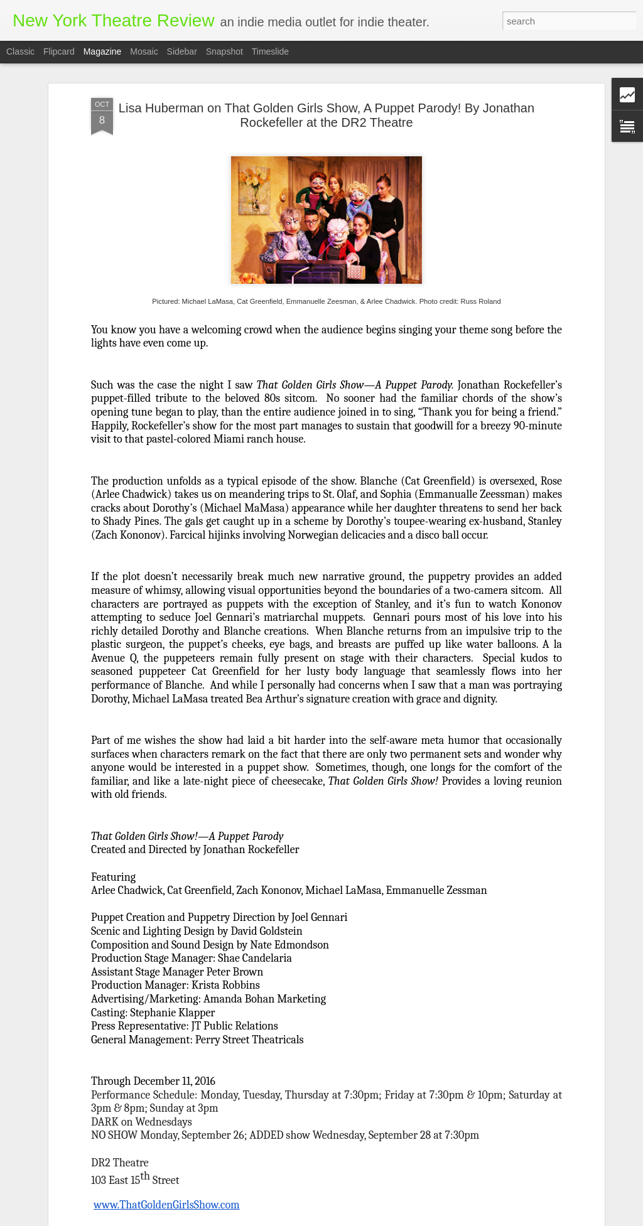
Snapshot (224, 51)
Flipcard (59, 51)
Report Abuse (407, 1219)
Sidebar (182, 51)
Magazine (103, 51)
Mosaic (144, 51)
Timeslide (270, 51)
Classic (20, 51)
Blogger (370, 1219)
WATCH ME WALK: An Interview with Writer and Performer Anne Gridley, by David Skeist (302, 1075)
